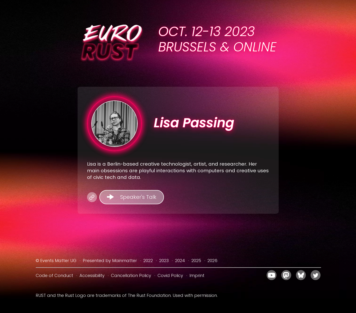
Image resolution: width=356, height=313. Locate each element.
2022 (148, 260)
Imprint (196, 275)
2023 (164, 260)
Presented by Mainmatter (110, 260)
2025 (196, 260)
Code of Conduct (54, 275)
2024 (180, 260)
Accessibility (92, 275)
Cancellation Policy (131, 275)
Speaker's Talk (138, 197)
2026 (212, 260)
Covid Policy (170, 275)
